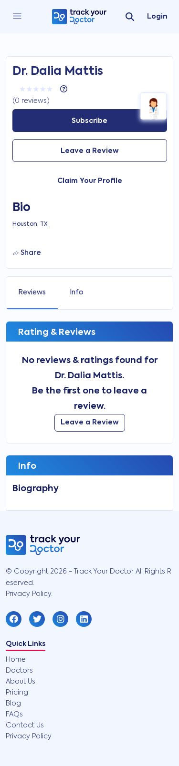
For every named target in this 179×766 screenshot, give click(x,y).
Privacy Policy (29, 736)
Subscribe (89, 121)
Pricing (17, 692)
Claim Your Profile (89, 181)
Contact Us (25, 725)
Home (16, 659)
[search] (129, 16)
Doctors (19, 670)
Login (157, 16)
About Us (20, 681)
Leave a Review (90, 151)
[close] (17, 16)
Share (27, 253)
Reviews (32, 292)
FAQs (14, 714)
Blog (13, 703)
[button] (13, 619)
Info (77, 292)
